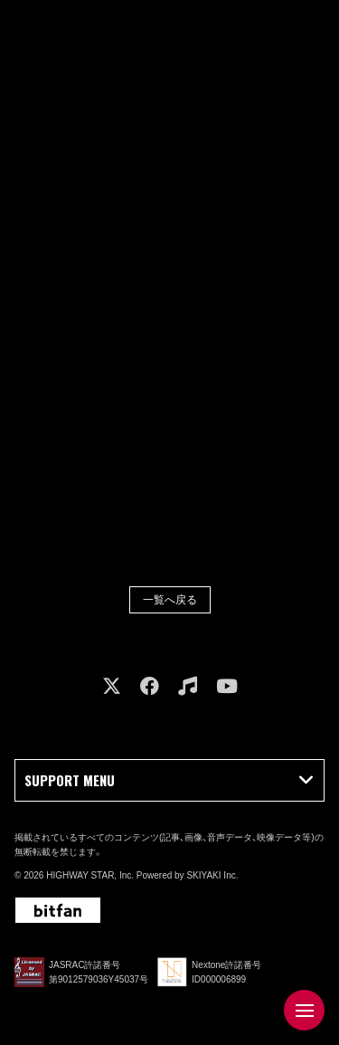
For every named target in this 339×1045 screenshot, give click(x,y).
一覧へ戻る (170, 600)
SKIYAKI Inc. (212, 875)
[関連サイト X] (111, 686)
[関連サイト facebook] (149, 686)
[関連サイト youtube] (227, 686)
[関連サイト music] (187, 686)
